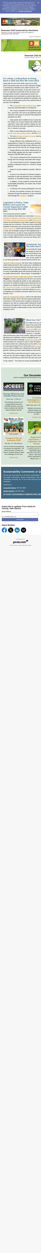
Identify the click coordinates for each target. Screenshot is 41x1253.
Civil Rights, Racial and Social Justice (16, 220)
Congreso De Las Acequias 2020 (14, 439)
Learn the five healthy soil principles (18, 287)
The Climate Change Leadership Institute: (18, 276)
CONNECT (23, 196)
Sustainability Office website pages (25, 105)
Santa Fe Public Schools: (12, 263)
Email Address (6, 511)
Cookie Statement (25, 11)
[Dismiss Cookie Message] (38, 2)
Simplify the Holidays (32, 340)
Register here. (13, 413)
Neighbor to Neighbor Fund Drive (14, 218)
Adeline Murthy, (9, 491)
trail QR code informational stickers (19, 133)
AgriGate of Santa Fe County (26, 136)
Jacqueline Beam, (9, 488)
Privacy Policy (13, 545)
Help (30, 545)
